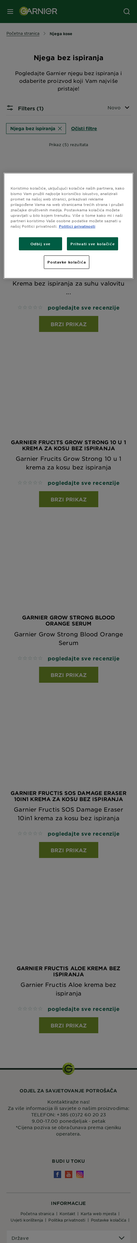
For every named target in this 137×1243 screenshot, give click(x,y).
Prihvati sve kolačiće (92, 243)
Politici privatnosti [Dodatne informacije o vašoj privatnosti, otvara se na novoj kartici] (77, 226)
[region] (69, 226)
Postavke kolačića (66, 262)
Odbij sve (40, 243)
